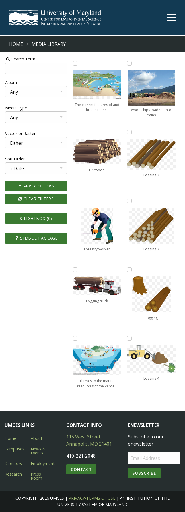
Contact (81, 469)
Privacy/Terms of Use (92, 498)
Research (13, 474)
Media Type (15, 108)
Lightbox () (35, 218)
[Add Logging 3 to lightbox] (130, 201)
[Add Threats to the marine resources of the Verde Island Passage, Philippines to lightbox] (74, 338)
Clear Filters (35, 198)
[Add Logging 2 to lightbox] (130, 132)
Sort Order (13, 159)
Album (9, 82)
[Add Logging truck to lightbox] (74, 269)
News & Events (38, 451)
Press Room (36, 476)
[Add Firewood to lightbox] (74, 132)
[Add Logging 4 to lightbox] (130, 338)
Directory (13, 463)
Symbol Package (35, 238)
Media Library (49, 44)
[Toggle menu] (171, 17)
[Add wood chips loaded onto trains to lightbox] (130, 63)
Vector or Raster (19, 133)
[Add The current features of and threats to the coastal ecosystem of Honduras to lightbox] (74, 63)
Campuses (14, 449)
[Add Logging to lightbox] (130, 269)
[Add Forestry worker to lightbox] (74, 201)
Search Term (19, 59)
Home (16, 44)
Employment (43, 463)
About (36, 438)
